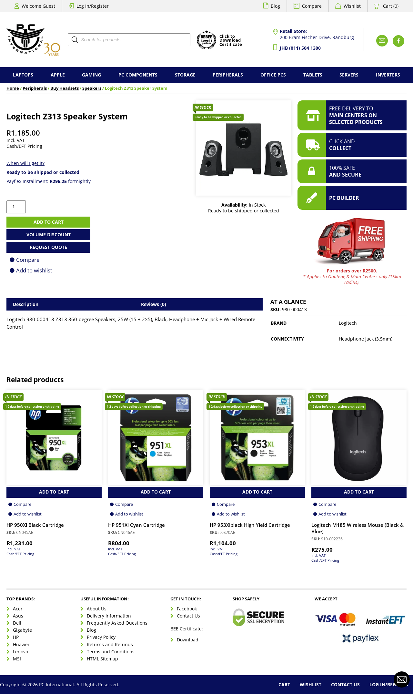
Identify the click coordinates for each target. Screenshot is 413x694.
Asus (18, 616)
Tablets (312, 75)
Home (12, 88)
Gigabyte (22, 630)
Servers (348, 75)
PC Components (137, 75)
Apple (58, 75)
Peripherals (228, 75)
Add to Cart (54, 492)
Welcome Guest (38, 6)
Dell (17, 623)
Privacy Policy (101, 637)
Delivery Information (109, 616)
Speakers (91, 88)
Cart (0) (390, 6)
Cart (284, 684)
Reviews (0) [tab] (153, 304)
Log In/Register (92, 6)
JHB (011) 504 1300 (300, 48)
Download (187, 640)
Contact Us (188, 616)
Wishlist (352, 6)
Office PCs (273, 75)
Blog (275, 6)
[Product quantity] (16, 206)
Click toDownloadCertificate (230, 41)
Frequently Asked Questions (117, 623)
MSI (17, 659)
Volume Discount (48, 234)
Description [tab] (25, 304)
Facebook (187, 609)
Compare (312, 6)
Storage (185, 75)
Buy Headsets (64, 88)
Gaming (91, 75)
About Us (96, 609)
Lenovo (20, 651)
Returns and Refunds (110, 644)
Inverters (388, 75)
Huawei (21, 644)
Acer (18, 609)
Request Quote (48, 247)
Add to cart (49, 222)
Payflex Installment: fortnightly (48, 181)
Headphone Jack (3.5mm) (365, 339)
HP (16, 637)
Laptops (23, 75)
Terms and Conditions (111, 651)
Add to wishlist (34, 270)
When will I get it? (25, 163)
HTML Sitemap (102, 659)
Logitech (348, 323)
